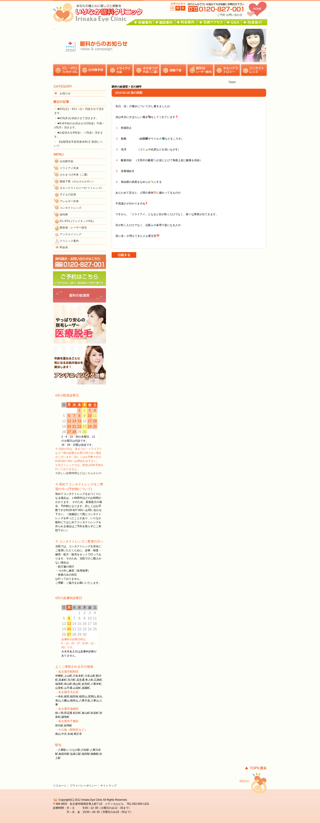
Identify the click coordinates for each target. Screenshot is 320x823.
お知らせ (65, 93)
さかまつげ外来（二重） (75, 174)
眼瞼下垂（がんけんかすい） (77, 181)
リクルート (60, 785)
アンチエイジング (70, 234)
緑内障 (64, 214)
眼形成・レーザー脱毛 (73, 227)
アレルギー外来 (69, 201)
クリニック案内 (69, 240)
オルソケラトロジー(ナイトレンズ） (82, 188)
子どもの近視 (68, 194)
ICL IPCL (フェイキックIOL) (77, 221)
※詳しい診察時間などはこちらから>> (78, 473)
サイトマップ (108, 785)
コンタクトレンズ (70, 207)
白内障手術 (66, 161)
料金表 (64, 247)
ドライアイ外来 (69, 168)
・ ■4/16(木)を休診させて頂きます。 (76, 118)
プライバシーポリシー (83, 785)
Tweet (231, 82)
